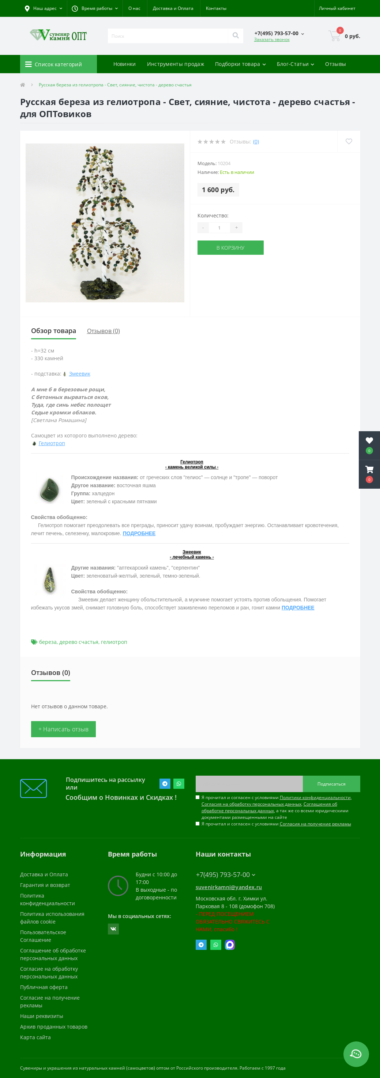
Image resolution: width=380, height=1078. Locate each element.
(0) (256, 141)
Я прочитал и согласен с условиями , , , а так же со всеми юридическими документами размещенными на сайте (277, 807)
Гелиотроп (52, 443)
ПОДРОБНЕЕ (139, 533)
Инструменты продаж (175, 63)
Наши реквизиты (41, 1015)
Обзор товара (53, 330)
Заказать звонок (272, 39)
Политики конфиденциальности (315, 797)
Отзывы (335, 63)
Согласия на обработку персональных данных (251, 804)
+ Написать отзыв (63, 729)
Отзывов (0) (103, 331)
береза (48, 641)
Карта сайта (35, 1037)
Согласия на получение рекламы (315, 824)
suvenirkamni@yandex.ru (229, 887)
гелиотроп (114, 641)
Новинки (124, 63)
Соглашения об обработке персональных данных (269, 807)
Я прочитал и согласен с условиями (276, 824)
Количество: (213, 215)
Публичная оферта (44, 987)
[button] (95, 8)
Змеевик (79, 373)
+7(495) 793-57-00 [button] (225, 874)
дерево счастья (78, 641)
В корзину (230, 247)
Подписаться (331, 784)
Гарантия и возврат (45, 884)
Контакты (216, 8)
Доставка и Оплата (173, 8)
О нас (134, 8)
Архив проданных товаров (53, 1026)
